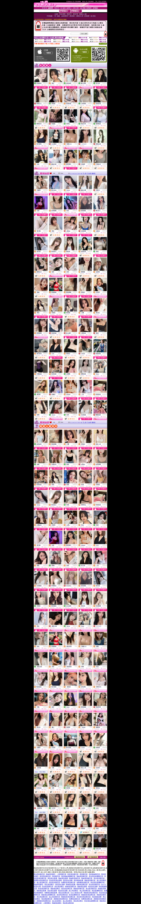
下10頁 (89, 173)
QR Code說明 (102, 43)
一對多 (75, 144)
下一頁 (84, 173)
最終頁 (93, 173)
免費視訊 (45, 83)
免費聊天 (90, 504)
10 (81, 173)
